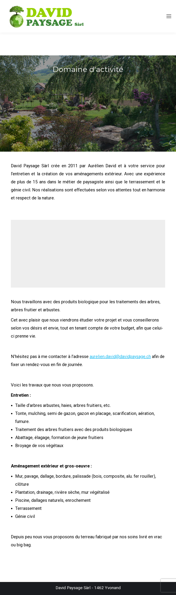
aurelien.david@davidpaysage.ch (120, 356)
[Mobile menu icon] (169, 16)
